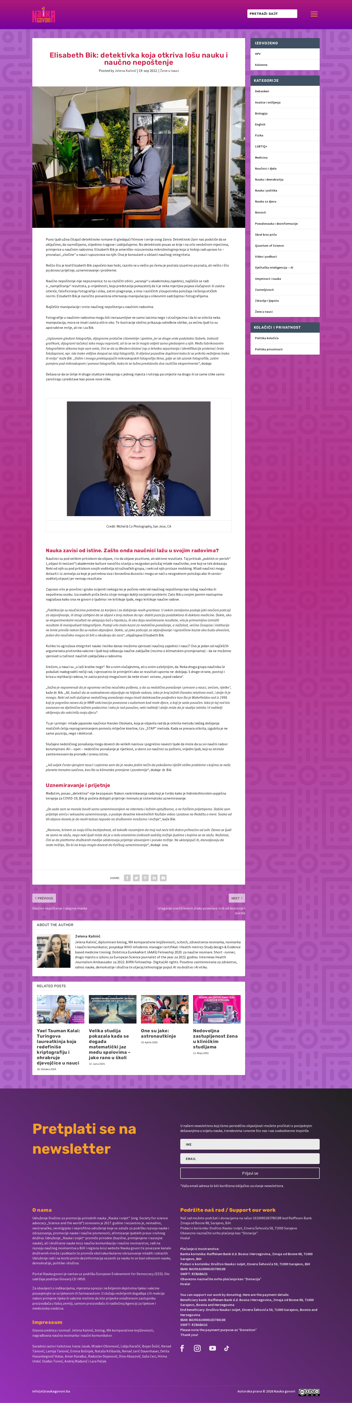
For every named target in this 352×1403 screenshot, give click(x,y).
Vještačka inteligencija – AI (274, 267)
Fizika (259, 135)
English (260, 124)
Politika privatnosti (269, 349)
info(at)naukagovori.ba (51, 1391)
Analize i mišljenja (268, 102)
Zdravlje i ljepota (267, 301)
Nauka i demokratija (269, 179)
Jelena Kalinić (125, 70)
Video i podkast (266, 256)
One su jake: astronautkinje (158, 1033)
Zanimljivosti (264, 290)
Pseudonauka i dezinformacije (276, 224)
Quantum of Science (269, 246)
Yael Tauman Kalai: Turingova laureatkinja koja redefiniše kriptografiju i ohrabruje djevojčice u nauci (58, 1047)
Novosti (260, 212)
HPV (258, 54)
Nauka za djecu (265, 201)
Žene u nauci (169, 70)
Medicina (261, 157)
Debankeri (262, 91)
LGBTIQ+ (261, 146)
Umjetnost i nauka (268, 279)
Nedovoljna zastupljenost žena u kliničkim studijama (215, 1039)
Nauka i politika (266, 190)
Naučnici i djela (266, 168)
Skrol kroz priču (266, 235)
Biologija (261, 113)
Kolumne (261, 65)
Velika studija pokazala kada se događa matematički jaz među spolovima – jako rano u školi (109, 1044)
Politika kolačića (267, 338)
